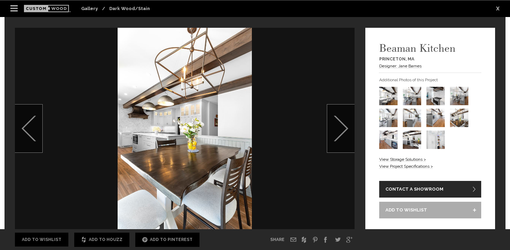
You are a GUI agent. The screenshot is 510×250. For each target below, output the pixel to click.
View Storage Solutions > (402, 159)
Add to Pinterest (167, 239)
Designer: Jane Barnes (400, 66)
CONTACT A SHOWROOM (414, 189)
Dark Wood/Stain (129, 8)
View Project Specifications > (406, 166)
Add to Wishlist (41, 239)
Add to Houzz (101, 239)
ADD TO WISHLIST (406, 209)
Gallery (89, 8)
